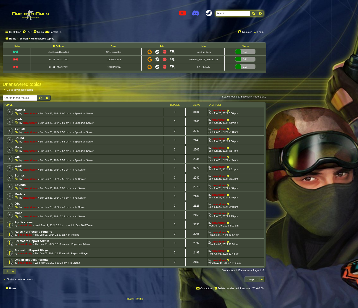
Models (20, 110)
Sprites (20, 128)
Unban (76, 262)
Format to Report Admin (32, 241)
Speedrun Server (84, 113)
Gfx (17, 156)
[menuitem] (27, 32)
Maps (18, 147)
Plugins (75, 234)
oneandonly (30, 113)
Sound (19, 138)
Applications (24, 222)
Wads (19, 119)
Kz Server (80, 169)
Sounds (20, 185)
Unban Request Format (31, 259)
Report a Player (79, 253)
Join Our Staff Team (81, 225)
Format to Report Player (32, 250)
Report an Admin (80, 244)
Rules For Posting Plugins (33, 231)
